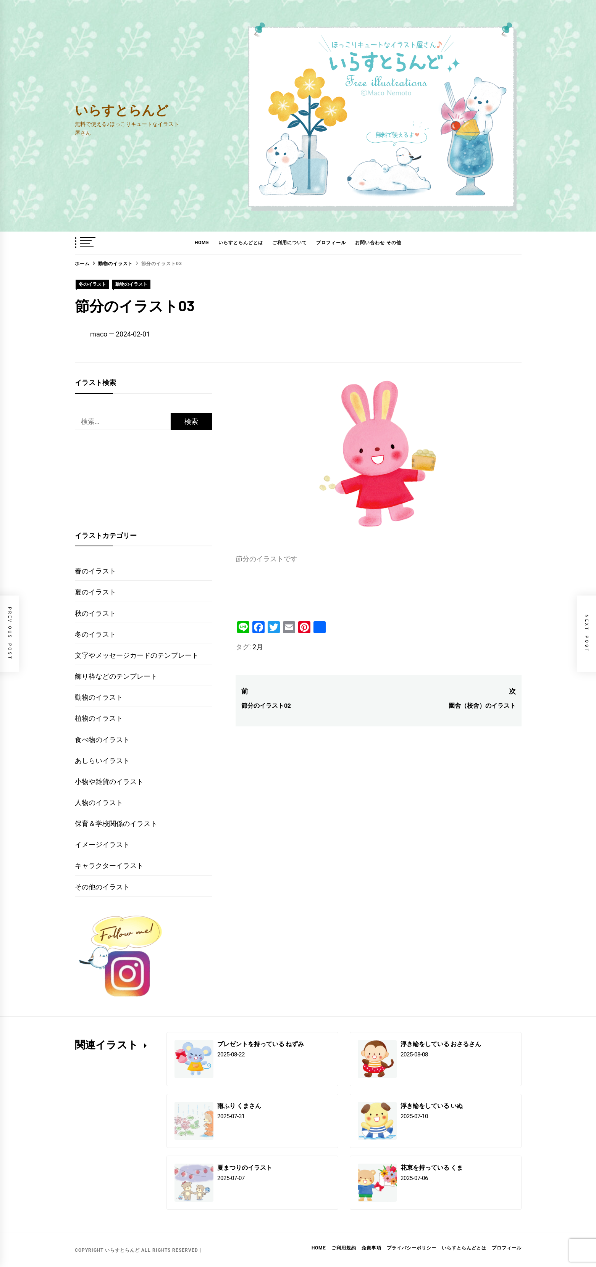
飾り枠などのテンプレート (116, 676)
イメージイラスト (102, 844)
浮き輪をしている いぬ (432, 1105)
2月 (257, 647)
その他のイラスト (102, 887)
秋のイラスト (95, 613)
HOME (202, 242)
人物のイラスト (99, 803)
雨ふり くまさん (239, 1105)
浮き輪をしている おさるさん (441, 1043)
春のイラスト (95, 571)
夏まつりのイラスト (244, 1167)
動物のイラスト (131, 284)
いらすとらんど (121, 110)
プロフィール (331, 242)
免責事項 (371, 1248)
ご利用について (289, 242)
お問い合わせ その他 (378, 242)
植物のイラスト (99, 718)
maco (98, 334)
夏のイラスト (95, 592)
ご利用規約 (343, 1248)
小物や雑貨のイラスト (109, 782)
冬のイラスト (92, 284)
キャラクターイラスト (109, 865)
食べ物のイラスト (102, 740)
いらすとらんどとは (240, 242)
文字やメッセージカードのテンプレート (137, 655)
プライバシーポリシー (411, 1248)
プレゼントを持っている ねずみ (260, 1043)
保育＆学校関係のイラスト (116, 823)
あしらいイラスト (102, 761)
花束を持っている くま (432, 1167)
